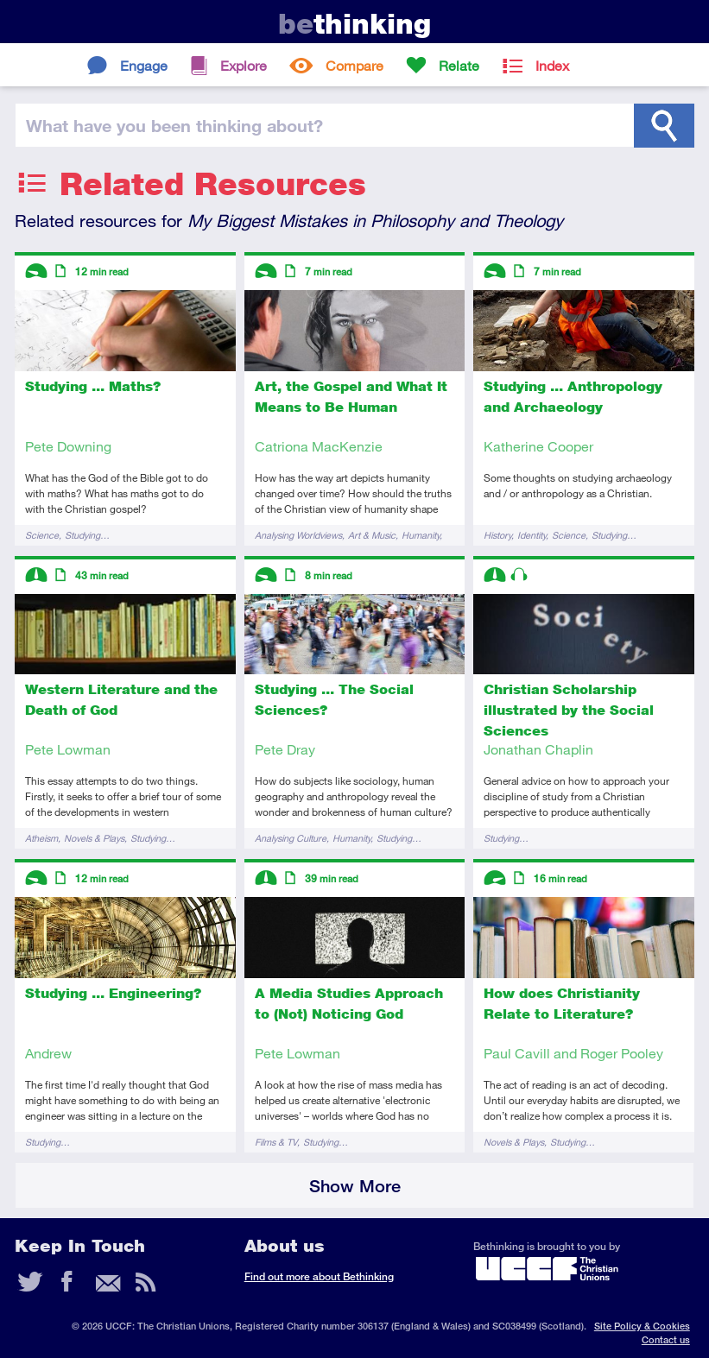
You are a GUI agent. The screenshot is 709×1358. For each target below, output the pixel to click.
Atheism (41, 837)
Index (552, 65)
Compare (354, 65)
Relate (459, 65)
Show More (355, 1186)
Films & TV (276, 1141)
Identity (531, 534)
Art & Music (372, 534)
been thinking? (174, 125)
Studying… (87, 534)
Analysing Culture (290, 837)
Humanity (421, 534)
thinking (354, 24)
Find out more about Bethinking (319, 1276)
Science (42, 534)
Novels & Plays (94, 837)
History (497, 534)
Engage (144, 65)
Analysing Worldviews (298, 534)
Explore (243, 65)
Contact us (666, 1339)
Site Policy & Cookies (642, 1325)
